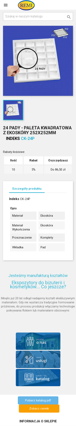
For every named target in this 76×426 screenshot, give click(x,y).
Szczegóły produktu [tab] (27, 188)
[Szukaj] (38, 16)
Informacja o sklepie (38, 421)
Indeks (13, 138)
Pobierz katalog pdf (38, 400)
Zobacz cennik (39, 408)
